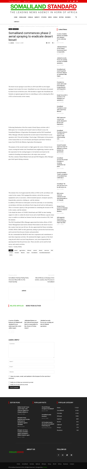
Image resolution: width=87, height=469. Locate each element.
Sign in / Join (27, 1)
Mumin (23, 252)
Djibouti (37, 17)
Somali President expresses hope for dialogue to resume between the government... (62, 148)
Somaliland (22, 17)
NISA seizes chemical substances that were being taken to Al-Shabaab (62, 197)
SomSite (45, 467)
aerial (15, 250)
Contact (16, 21)
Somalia (30, 17)
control (35, 250)
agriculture (22, 250)
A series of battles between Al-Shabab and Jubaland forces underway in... (62, 37)
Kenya (50, 17)
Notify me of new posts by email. (19, 384)
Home (15, 17)
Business (68, 17)
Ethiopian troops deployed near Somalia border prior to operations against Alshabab (24, 421)
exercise (46, 250)
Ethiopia (43, 17)
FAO (52, 250)
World (55, 17)
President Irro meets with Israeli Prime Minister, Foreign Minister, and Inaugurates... (61, 86)
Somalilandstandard (44, 252)
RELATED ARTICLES (17, 306)
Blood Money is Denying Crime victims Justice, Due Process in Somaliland (44, 280)
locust (11, 252)
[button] (76, 17)
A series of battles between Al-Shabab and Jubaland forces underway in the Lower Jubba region (15, 324)
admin (12, 43)
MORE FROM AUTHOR (33, 306)
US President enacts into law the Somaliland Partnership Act (48, 424)
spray (10, 255)
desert (40, 250)
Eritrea (61, 17)
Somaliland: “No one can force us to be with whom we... (62, 185)
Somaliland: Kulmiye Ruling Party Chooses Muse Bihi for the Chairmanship (19, 280)
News (15, 26)
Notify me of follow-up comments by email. (21, 382)
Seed (28, 252)
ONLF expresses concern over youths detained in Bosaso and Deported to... (62, 121)
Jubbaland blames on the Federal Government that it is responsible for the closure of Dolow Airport (31, 324)
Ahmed (29, 250)
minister (17, 252)
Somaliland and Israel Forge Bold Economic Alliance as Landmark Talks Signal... (62, 73)
